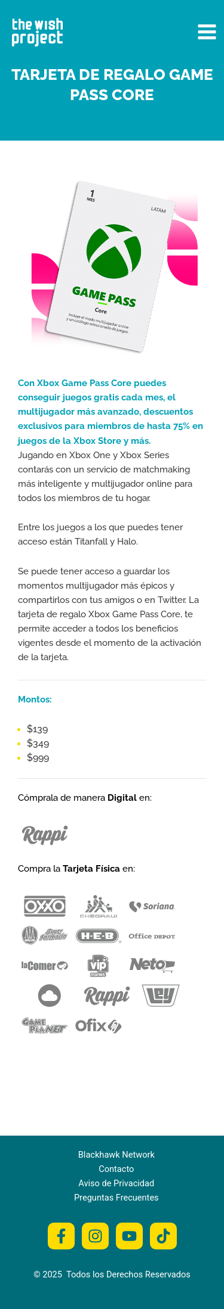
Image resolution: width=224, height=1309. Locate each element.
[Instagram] (95, 1236)
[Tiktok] (163, 1236)
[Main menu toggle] (207, 32)
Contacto (116, 1169)
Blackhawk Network (116, 1154)
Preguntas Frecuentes (116, 1197)
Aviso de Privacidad (116, 1183)
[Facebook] (61, 1236)
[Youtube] (129, 1236)
